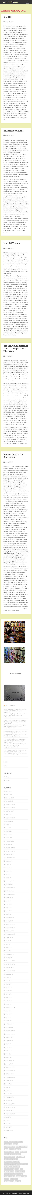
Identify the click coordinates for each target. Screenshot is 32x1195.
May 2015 (8, 997)
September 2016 (10, 971)
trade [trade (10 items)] (11, 1179)
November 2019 (10, 851)
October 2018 (9, 891)
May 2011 (8, 1124)
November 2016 (10, 964)
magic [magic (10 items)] (11, 1166)
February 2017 (10, 954)
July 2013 (8, 1044)
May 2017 (8, 947)
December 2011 (10, 1104)
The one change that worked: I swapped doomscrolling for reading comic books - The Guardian (15, 721)
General (8, 777)
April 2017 (8, 951)
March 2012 (9, 1094)
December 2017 (10, 924)
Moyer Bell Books (10, 2)
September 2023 (10, 818)
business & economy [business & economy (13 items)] (10, 1146)
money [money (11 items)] (17, 1169)
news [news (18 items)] (21, 1169)
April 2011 (8, 1127)
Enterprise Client (13, 130)
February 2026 (10, 798)
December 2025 (10, 804)
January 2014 (9, 1027)
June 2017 (8, 944)
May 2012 (8, 1087)
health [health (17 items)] (17, 1156)
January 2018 (9, 921)
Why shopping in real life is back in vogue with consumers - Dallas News (15, 750)
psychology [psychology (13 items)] (19, 1174)
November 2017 (10, 927)
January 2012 (9, 1100)
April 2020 (8, 834)
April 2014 (8, 1017)
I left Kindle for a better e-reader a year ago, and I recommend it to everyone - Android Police (15, 740)
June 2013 (8, 1047)
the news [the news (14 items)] (7, 1179)
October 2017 (9, 931)
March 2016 (9, 991)
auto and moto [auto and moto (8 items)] (8, 1144)
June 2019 (8, 867)
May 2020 (8, 831)
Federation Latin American (13, 456)
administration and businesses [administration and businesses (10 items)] (12, 1141)
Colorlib (15, 1193)
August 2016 (9, 974)
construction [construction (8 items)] (24, 1146)
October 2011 (9, 1110)
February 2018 (10, 917)
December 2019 (10, 848)
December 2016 (10, 961)
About (5, 766)
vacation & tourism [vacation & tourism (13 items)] (9, 1181)
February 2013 (10, 1060)
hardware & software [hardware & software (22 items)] (10, 1156)
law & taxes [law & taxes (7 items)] (24, 1164)
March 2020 (9, 838)
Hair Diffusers (11, 243)
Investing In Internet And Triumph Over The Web (15, 348)
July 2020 (8, 824)
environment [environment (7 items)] (23, 1151)
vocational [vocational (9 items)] (17, 1181)
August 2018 (9, 897)
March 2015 (9, 1004)
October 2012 (9, 1074)
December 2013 (10, 1030)
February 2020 (10, 841)
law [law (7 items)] (19, 1164)
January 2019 (9, 884)
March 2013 (9, 1057)
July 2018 (8, 901)
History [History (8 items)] (22, 1156)
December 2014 (10, 1007)
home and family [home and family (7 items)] (13, 1159)
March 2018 (9, 914)
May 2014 (8, 1014)
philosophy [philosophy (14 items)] (7, 1174)
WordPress (26, 1193)
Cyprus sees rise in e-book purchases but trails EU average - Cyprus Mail (15, 732)
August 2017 (9, 937)
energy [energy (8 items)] (17, 1151)
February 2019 (10, 881)
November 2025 (10, 808)
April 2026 (8, 791)
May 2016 (8, 984)
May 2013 (8, 1050)
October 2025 (9, 811)
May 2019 (8, 871)
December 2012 (10, 1067)
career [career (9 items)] (17, 1146)
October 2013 (9, 1037)
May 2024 (8, 814)
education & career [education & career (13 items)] (9, 1151)
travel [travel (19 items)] (16, 1179)
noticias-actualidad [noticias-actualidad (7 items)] (19, 1171)
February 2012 (10, 1097)
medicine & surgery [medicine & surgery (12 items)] (9, 1169)
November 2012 (10, 1070)
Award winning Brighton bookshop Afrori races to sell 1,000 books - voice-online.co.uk (15, 710)
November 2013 (10, 1034)
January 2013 (9, 1064)
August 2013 (9, 1040)
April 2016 (8, 987)
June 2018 (8, 904)
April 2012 (8, 1090)
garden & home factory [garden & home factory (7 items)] (14, 1154)
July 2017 (8, 941)
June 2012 (8, 1084)
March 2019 (9, 877)
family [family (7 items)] (6, 1154)
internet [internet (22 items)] (18, 1161)
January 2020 (9, 844)
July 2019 (8, 864)
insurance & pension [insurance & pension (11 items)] (9, 1161)
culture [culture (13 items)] (6, 1149)
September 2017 (10, 934)
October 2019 (9, 854)
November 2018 (10, 887)
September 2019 (10, 857)
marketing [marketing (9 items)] (17, 1166)
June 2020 (8, 828)
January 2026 (9, 801)
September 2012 (10, 1077)
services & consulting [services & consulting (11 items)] (10, 1176)
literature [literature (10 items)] (7, 1166)
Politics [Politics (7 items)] (13, 1174)
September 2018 (10, 894)
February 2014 (10, 1024)
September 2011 (10, 1114)
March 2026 (9, 794)
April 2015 (8, 1001)
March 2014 (9, 1020)
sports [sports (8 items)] (24, 1176)
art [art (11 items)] (21, 1141)
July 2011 (8, 1117)
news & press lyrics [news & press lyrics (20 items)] (9, 1171)
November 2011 (10, 1107)
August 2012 (9, 1080)
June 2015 (8, 994)
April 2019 (8, 874)
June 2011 (8, 1120)
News (7, 780)
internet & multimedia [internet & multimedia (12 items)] (10, 1164)
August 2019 (9, 861)
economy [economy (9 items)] (11, 1149)
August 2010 (9, 1130)
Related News (10, 705)
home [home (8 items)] (6, 1159)
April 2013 (8, 1054)
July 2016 (8, 977)
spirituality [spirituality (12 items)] (18, 1176)
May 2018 (8, 907)
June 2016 (8, 981)
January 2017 (9, 957)
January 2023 (9, 821)
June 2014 (8, 1010)
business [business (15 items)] (15, 1144)
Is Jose (7, 16)
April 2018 (8, 911)
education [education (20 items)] (17, 1149)
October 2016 (9, 967)
